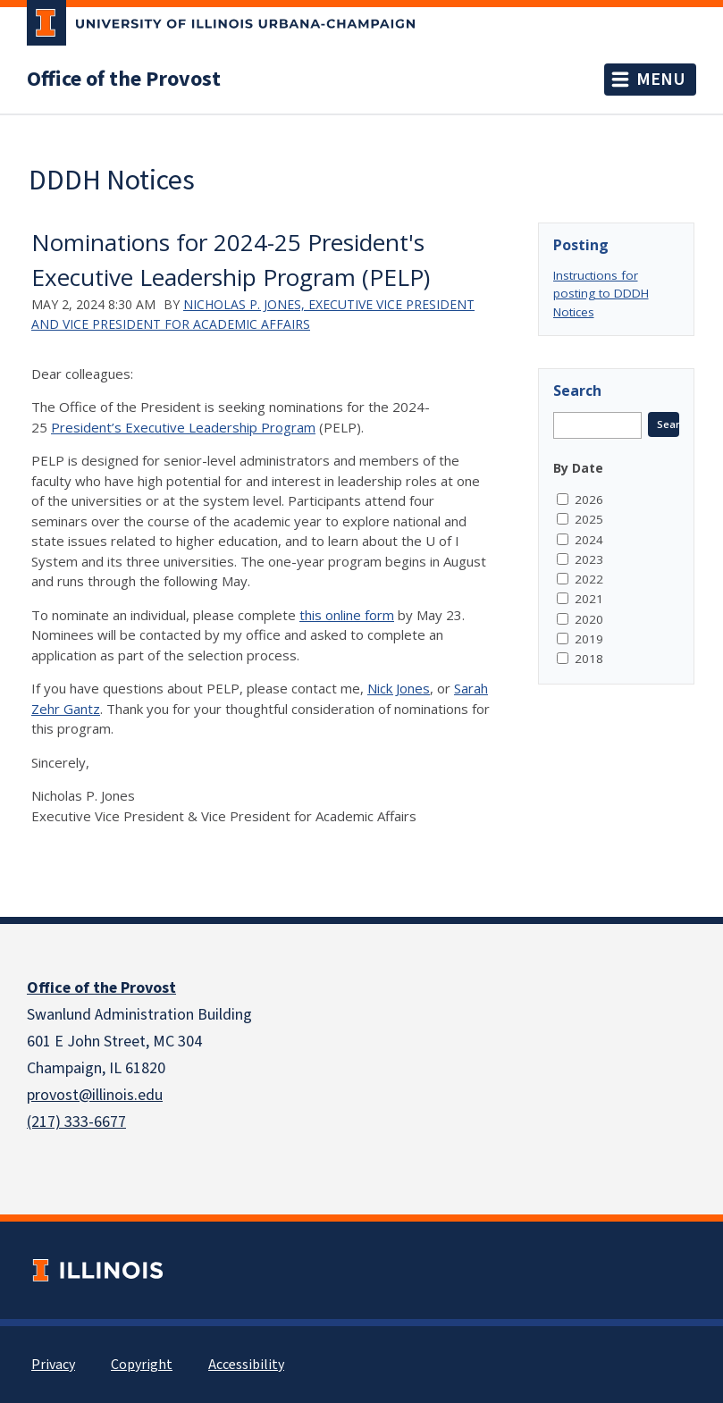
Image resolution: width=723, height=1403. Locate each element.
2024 (589, 540)
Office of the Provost (124, 79)
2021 (589, 599)
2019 (589, 639)
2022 (589, 579)
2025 (589, 519)
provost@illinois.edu (95, 1095)
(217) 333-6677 (76, 1122)
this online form (346, 615)
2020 (589, 619)
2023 (589, 559)
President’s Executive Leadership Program (183, 427)
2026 (589, 499)
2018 (589, 659)
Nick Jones (398, 688)
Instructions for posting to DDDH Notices (601, 293)
